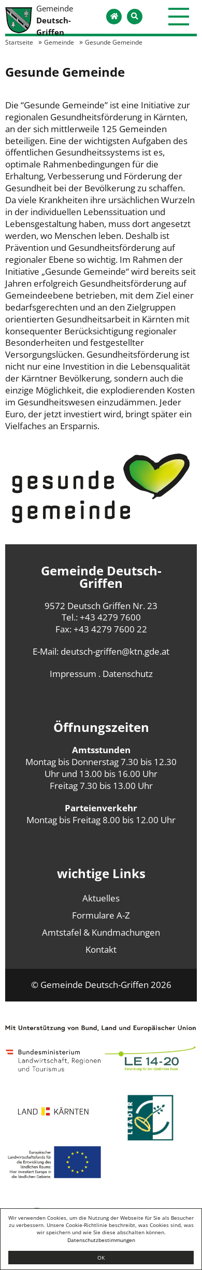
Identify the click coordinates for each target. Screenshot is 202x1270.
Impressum (73, 674)
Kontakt (101, 949)
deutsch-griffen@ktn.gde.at (115, 651)
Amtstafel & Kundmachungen (101, 932)
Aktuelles (101, 898)
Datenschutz (128, 674)
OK (101, 1257)
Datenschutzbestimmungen (101, 1240)
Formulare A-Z (101, 915)
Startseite (19, 42)
